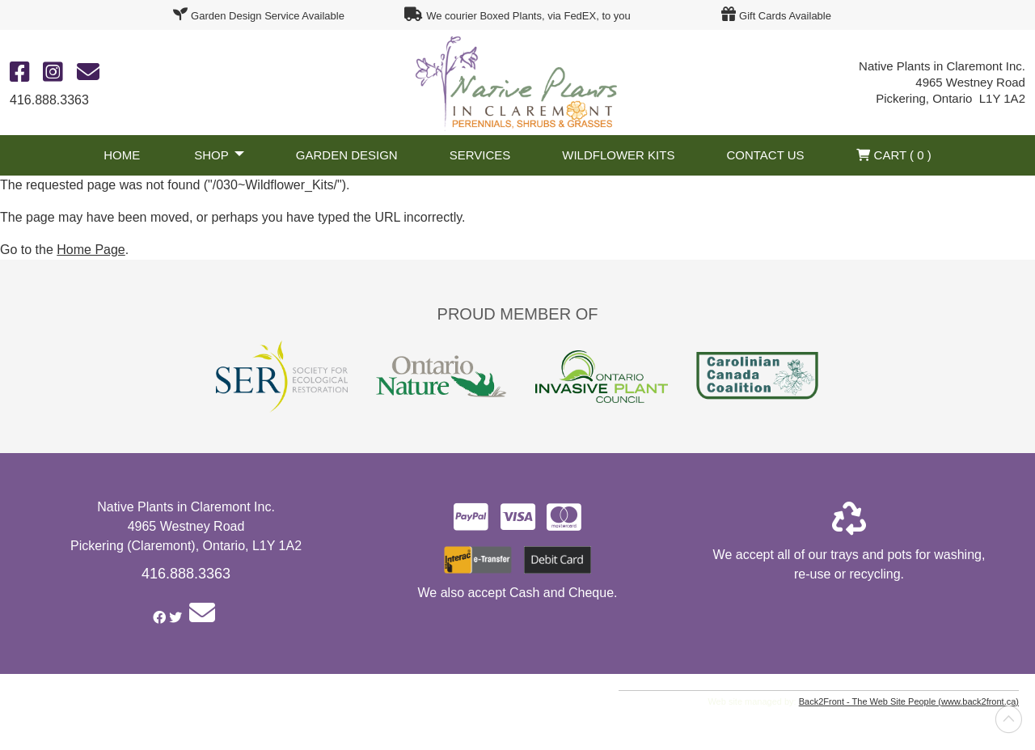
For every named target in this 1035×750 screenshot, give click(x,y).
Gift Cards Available (785, 16)
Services (480, 155)
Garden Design (347, 155)
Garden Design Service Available (267, 16)
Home (122, 155)
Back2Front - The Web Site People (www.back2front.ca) (909, 701)
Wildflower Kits (618, 155)
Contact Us (765, 155)
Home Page (91, 249)
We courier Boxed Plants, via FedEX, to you (528, 16)
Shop (211, 155)
